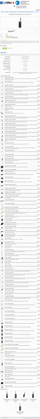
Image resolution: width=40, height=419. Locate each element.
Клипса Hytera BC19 (8, 112)
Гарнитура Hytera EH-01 (9, 92)
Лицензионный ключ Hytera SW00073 (11, 344)
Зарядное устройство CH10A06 (10, 169)
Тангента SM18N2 (8, 257)
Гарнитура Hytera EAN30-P (9, 366)
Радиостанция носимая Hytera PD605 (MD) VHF (24, 399)
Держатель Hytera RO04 (9, 108)
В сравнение (10, 48)
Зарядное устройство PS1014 (10, 115)
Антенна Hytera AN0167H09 (10, 318)
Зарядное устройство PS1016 (10, 119)
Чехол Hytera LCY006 (8, 218)
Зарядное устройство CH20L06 (10, 226)
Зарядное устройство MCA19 (10, 234)
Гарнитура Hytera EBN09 (9, 288)
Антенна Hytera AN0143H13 (10, 355)
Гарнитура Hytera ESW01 (9, 158)
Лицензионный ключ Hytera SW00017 (11, 207)
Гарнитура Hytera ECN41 (9, 253)
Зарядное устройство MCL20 (10, 230)
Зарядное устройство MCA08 (10, 184)
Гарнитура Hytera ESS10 (9, 142)
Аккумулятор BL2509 (8, 329)
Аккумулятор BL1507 (8, 385)
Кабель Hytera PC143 (8, 370)
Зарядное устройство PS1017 (10, 123)
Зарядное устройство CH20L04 (10, 222)
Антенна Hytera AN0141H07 (10, 199)
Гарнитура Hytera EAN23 (9, 280)
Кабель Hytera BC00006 (9, 303)
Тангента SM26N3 (8, 261)
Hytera (7, 35)
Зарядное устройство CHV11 (10, 351)
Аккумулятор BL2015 (8, 325)
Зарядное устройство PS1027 (10, 135)
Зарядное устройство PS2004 (10, 188)
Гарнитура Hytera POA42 (9, 214)
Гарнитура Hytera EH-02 (9, 96)
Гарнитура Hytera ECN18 (9, 292)
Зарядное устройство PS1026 (10, 131)
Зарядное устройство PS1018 (10, 100)
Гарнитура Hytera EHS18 (9, 150)
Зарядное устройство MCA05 (10, 173)
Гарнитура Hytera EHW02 (9, 241)
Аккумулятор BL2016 (8, 322)
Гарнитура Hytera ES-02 (9, 88)
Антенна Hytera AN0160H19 (10, 359)
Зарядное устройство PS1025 (10, 127)
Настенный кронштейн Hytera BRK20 (11, 195)
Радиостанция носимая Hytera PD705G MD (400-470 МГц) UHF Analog (20, 412)
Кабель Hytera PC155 (8, 374)
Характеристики (3, 52)
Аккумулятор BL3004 (8, 336)
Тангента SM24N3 (8, 245)
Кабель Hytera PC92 (8, 307)
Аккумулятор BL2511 (8, 333)
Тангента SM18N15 (8, 238)
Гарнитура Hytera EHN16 (9, 272)
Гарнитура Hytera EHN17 (9, 276)
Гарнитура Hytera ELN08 (9, 249)
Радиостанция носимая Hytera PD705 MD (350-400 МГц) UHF (16, 400)
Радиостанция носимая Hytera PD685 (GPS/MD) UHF (6, 400)
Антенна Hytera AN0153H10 (10, 314)
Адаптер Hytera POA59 (9, 180)
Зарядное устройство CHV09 (10, 104)
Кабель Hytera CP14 (8, 299)
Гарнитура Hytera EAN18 (9, 284)
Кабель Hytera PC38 (8, 81)
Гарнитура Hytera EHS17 (9, 146)
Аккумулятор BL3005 (8, 340)
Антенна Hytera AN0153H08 (10, 203)
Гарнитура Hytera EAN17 (9, 77)
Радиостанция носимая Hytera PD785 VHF (33, 399)
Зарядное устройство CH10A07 (10, 165)
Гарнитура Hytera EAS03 (9, 154)
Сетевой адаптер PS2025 (9, 378)
